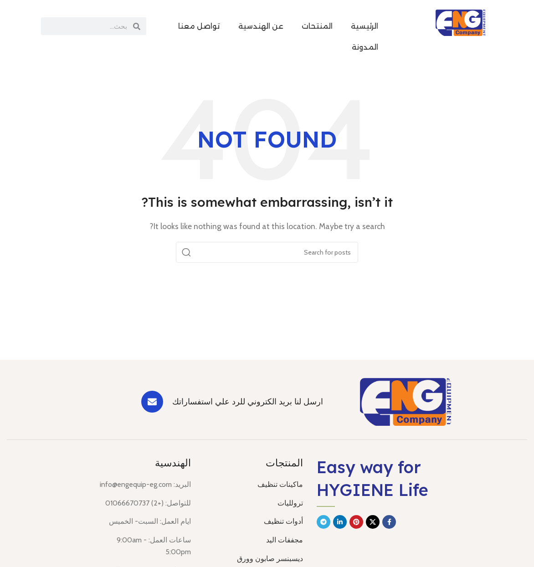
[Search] (267, 252)
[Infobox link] (243, 402)
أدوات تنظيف (283, 521)
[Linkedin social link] (340, 522)
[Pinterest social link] (356, 522)
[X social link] (373, 522)
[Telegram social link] (323, 522)
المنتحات (317, 26)
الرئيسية (364, 26)
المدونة (365, 47)
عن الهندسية (260, 26)
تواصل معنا (199, 26)
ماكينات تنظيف (280, 484)
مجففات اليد (284, 540)
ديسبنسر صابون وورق (270, 558)
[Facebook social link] (389, 522)
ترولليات (290, 503)
